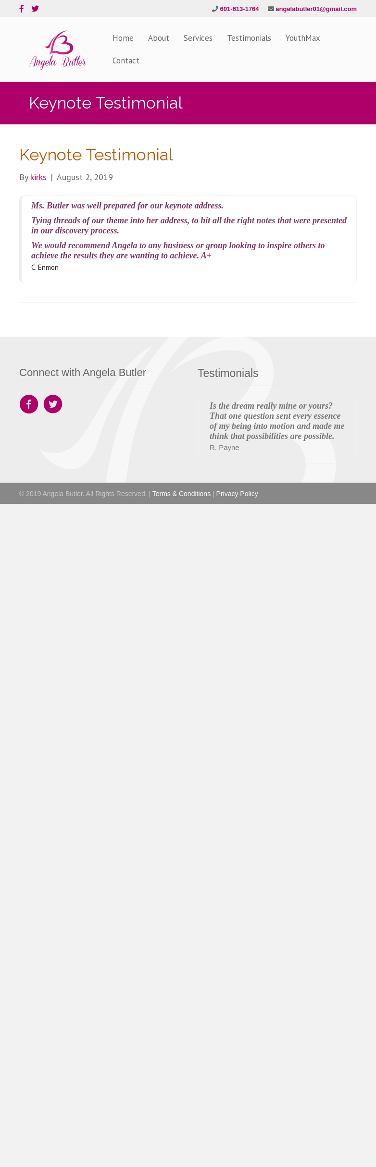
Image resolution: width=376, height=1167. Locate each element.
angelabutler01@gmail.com (316, 8)
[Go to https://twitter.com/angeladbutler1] (53, 405)
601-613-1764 (239, 8)
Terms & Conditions (181, 494)
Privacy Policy (237, 494)
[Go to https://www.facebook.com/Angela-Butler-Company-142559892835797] (28, 405)
